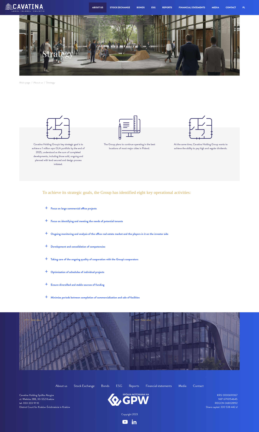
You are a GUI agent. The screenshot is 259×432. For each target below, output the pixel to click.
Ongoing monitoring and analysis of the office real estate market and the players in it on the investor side (106, 233)
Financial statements (192, 7)
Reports (167, 7)
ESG (153, 7)
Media (215, 7)
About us (97, 7)
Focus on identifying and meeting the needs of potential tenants (84, 221)
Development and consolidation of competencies (75, 246)
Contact (231, 7)
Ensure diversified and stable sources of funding (74, 284)
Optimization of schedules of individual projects (74, 272)
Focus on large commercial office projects (71, 208)
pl (243, 7)
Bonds (141, 7)
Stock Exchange (120, 7)
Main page (24, 83)
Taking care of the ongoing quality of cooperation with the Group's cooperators (91, 259)
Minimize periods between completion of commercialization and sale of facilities (92, 297)
